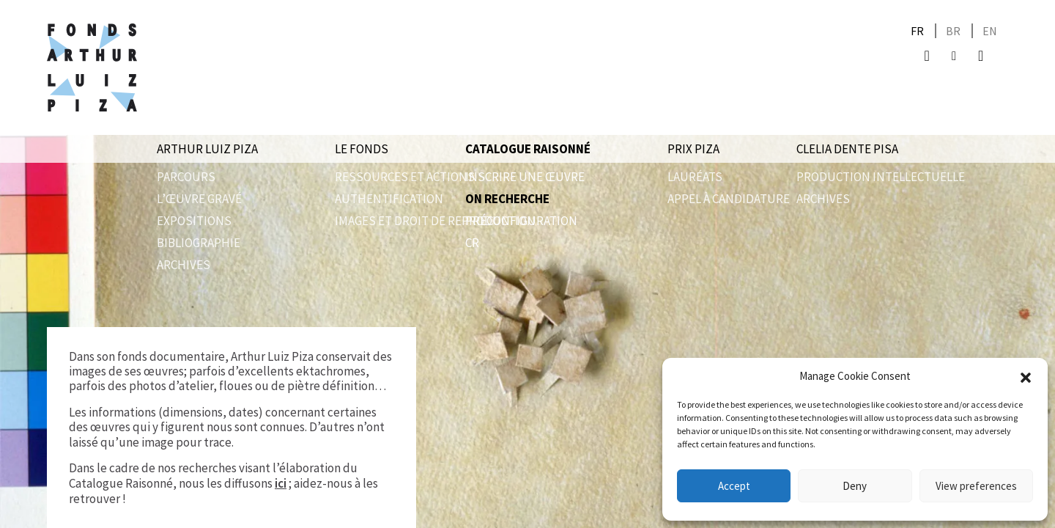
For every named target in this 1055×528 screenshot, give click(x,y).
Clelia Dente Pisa (847, 149)
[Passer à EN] (989, 31)
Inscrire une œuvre (525, 177)
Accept (734, 486)
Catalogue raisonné (528, 149)
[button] (1025, 376)
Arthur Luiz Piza (207, 149)
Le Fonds (361, 149)
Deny (855, 486)
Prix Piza (693, 149)
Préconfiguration (521, 221)
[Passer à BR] (953, 31)
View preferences (976, 486)
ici (280, 483)
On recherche (507, 199)
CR (472, 243)
